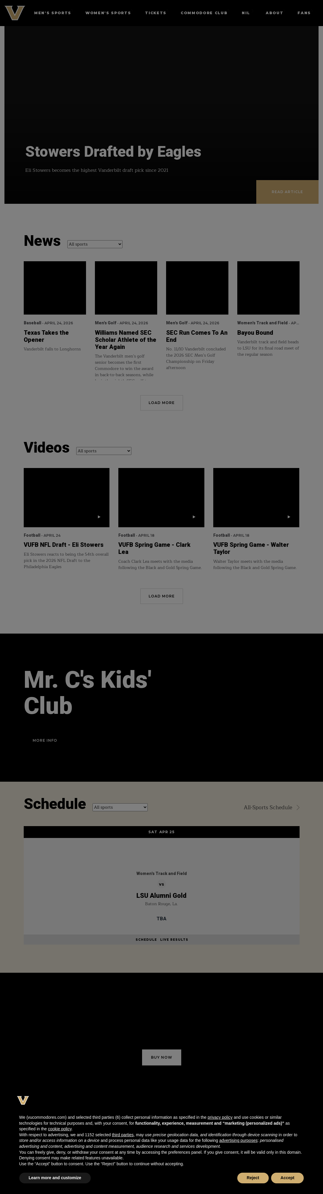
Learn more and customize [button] (55, 1177)
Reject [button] (253, 1177)
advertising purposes (238, 1140)
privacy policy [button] (220, 1117)
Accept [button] (288, 1177)
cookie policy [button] (59, 1128)
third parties (122, 1134)
